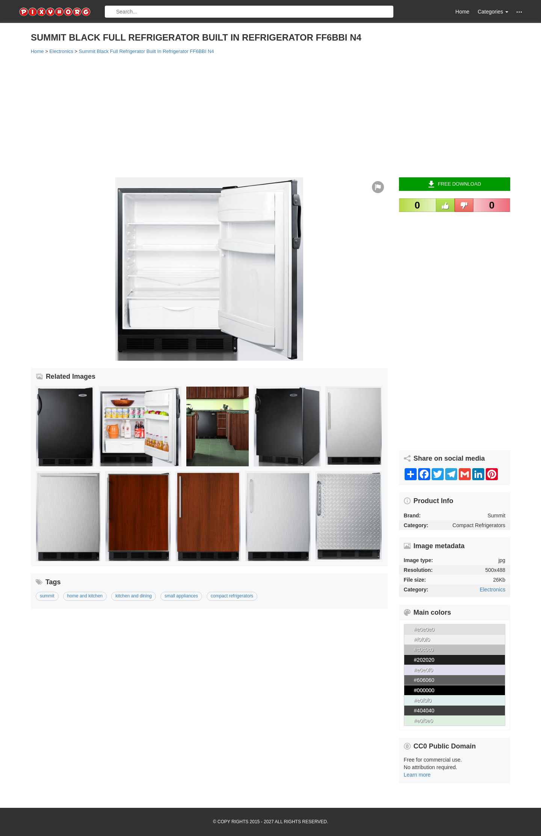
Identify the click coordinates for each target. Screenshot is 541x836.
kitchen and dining (133, 596)
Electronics (492, 590)
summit (47, 596)
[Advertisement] (256, 115)
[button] (519, 12)
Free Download (454, 184)
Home (462, 12)
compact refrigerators (232, 596)
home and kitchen (85, 596)
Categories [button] (493, 12)
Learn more (417, 775)
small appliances (181, 596)
